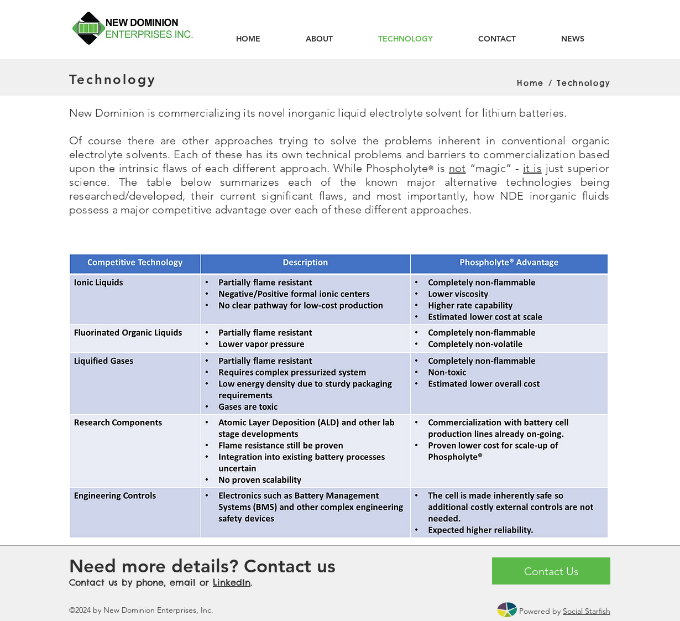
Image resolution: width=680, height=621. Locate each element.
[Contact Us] (551, 571)
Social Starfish (586, 611)
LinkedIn (231, 582)
